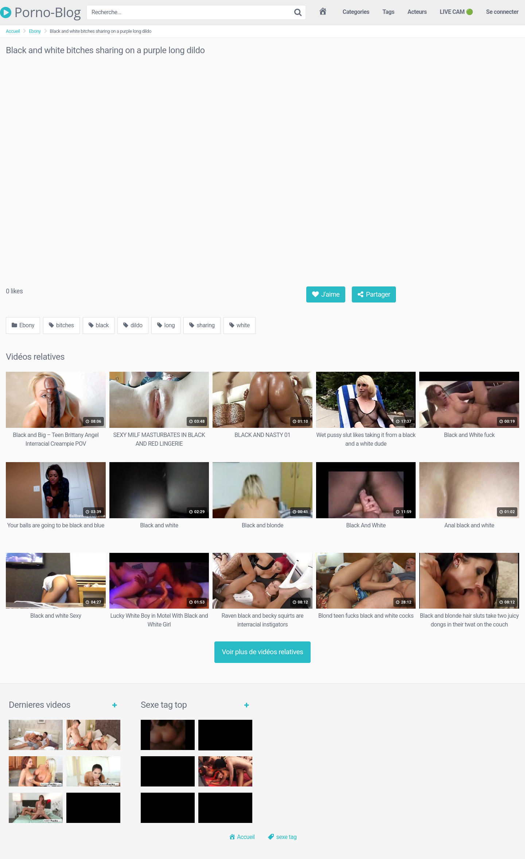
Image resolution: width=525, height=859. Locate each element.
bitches (61, 325)
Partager (374, 294)
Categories (356, 11)
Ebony (34, 31)
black (99, 325)
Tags (388, 11)
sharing (201, 325)
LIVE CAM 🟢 (456, 11)
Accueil (13, 31)
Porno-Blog (40, 12)
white (239, 325)
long (166, 325)
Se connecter (502, 11)
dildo (132, 325)
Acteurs (417, 11)
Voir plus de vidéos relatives (262, 652)
